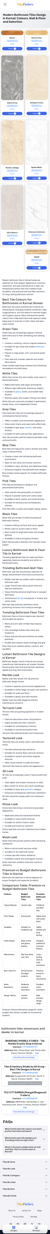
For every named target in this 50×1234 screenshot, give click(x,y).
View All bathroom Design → (25, 1057)
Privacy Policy (18, 1217)
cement (28, 427)
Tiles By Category (11, 1175)
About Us (11, 1211)
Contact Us (26, 1211)
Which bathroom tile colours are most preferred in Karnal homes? (23, 1130)
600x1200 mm (12, 106)
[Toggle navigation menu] (5, 4)
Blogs (39, 1211)
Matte (12, 44)
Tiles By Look (8, 1169)
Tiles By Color (9, 1182)
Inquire (12, 49)
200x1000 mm (12, 41)
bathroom (40, 347)
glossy (18, 392)
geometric (29, 789)
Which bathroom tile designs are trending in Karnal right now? (21, 1139)
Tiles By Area (8, 1162)
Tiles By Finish (9, 1196)
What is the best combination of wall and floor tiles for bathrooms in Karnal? (23, 1149)
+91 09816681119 (29, 1098)
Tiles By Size (8, 1189)
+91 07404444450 (30, 1073)
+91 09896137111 (29, 1047)
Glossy (12, 109)
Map (37, 1053)
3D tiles (20, 598)
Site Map (33, 1217)
